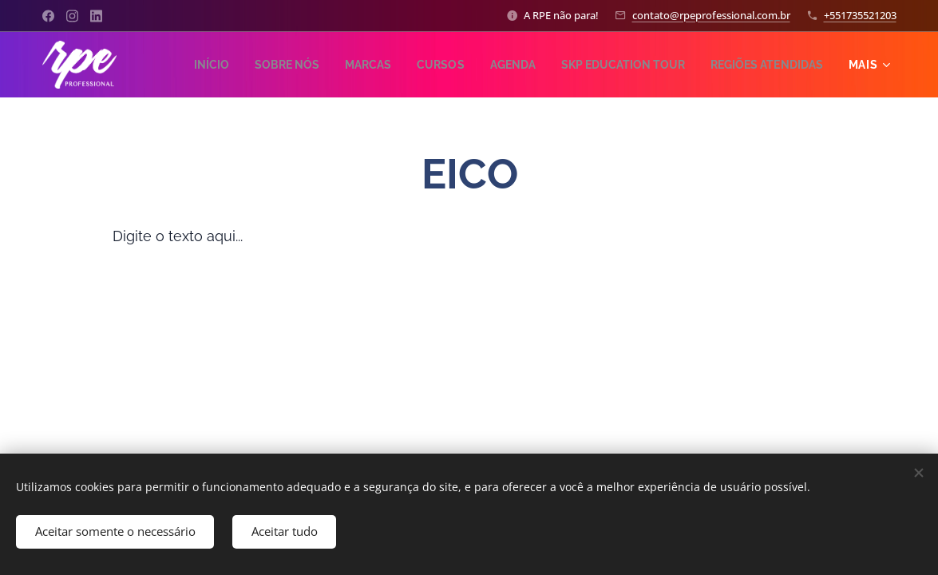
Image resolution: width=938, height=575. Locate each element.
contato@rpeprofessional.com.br (711, 15)
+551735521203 (860, 15)
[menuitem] (327, 65)
